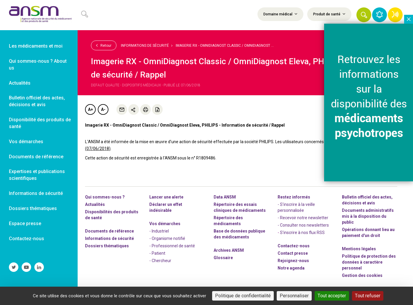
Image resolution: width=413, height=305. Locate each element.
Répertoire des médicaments (228, 220)
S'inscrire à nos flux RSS (302, 232)
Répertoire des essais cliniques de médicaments (240, 207)
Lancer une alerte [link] (166, 197)
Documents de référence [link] (36, 156)
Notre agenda (291, 268)
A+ (90, 109)
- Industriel (159, 231)
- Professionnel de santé (172, 245)
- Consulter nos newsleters (303, 225)
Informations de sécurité (145, 45)
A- (103, 109)
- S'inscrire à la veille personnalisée (296, 207)
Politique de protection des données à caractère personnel (369, 262)
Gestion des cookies (362, 275)
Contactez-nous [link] (26, 238)
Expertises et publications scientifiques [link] (37, 175)
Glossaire (223, 257)
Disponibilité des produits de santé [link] (40, 123)
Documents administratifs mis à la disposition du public (368, 216)
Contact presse (293, 253)
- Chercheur (160, 260)
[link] (39, 15)
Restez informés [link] (294, 197)
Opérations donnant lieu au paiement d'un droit (368, 232)
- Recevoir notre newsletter (303, 217)
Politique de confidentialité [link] (243, 295)
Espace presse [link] (25, 223)
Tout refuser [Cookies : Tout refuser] (367, 295)
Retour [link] (103, 45)
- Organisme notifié (167, 238)
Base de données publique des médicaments (239, 234)
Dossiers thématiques (107, 245)
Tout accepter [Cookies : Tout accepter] (332, 295)
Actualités (95, 204)
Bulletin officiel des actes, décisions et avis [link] (37, 101)
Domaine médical (280, 14)
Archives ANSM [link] (229, 250)
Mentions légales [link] (359, 248)
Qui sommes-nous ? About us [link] (38, 64)
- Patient (157, 253)
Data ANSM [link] (225, 197)
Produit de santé (329, 14)
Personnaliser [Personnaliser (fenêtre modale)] (294, 295)
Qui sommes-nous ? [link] (105, 197)
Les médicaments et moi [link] (36, 46)
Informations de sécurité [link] (36, 193)
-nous (293, 260)
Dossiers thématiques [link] (33, 208)
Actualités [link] (20, 83)
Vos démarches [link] (26, 141)
